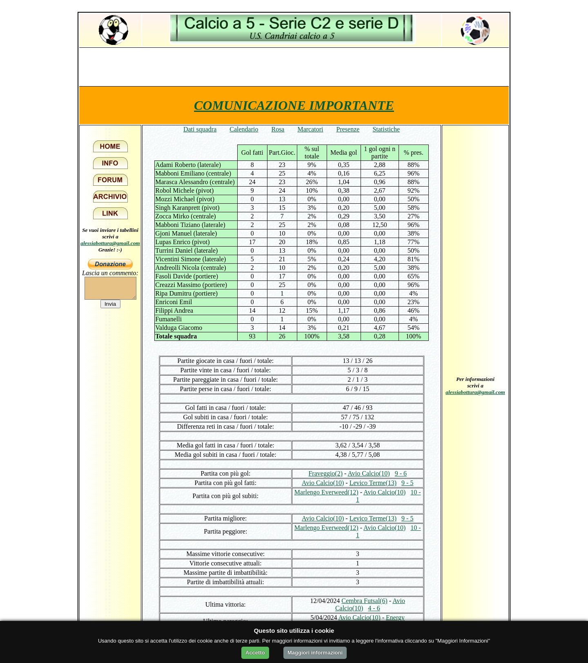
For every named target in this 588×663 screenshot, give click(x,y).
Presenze (348, 129)
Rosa (277, 129)
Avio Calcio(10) (368, 473)
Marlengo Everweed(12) (326, 492)
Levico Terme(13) (373, 482)
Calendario (243, 129)
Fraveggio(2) (325, 473)
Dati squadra (199, 129)
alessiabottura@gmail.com (110, 243)
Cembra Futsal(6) (364, 600)
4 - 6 (374, 608)
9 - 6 (401, 473)
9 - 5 (407, 482)
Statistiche (386, 129)
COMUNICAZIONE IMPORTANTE (294, 105)
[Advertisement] (294, 66)
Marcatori (310, 129)
